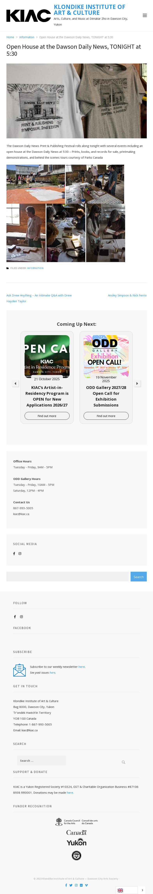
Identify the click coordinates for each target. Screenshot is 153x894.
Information (35, 268)
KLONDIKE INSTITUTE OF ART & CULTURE (89, 10)
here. (70, 792)
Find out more (47, 416)
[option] (47, 377)
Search (139, 577)
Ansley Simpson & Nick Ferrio (127, 295)
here (82, 667)
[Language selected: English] (130, 890)
